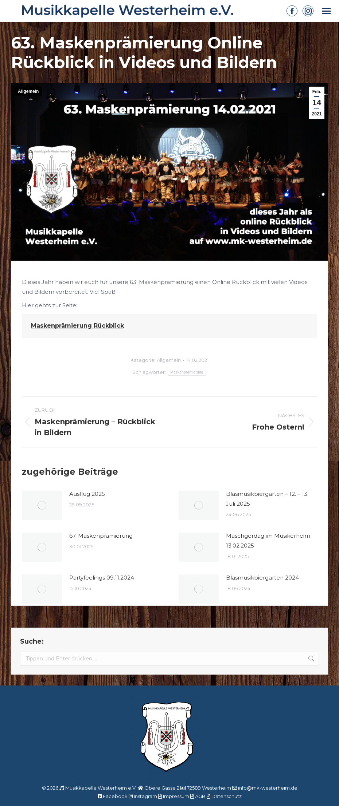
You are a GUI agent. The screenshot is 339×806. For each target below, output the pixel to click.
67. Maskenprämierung (101, 535)
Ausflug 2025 (87, 493)
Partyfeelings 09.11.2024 (101, 577)
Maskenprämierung (186, 372)
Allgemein (28, 91)
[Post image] (42, 505)
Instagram (145, 796)
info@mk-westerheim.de (267, 788)
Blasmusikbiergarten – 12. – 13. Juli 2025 (267, 498)
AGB (200, 796)
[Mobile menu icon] (326, 11)
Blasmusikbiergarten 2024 (262, 577)
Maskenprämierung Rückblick (77, 325)
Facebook (115, 796)
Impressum (176, 796)
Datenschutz (226, 796)
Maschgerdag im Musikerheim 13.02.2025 (268, 540)
